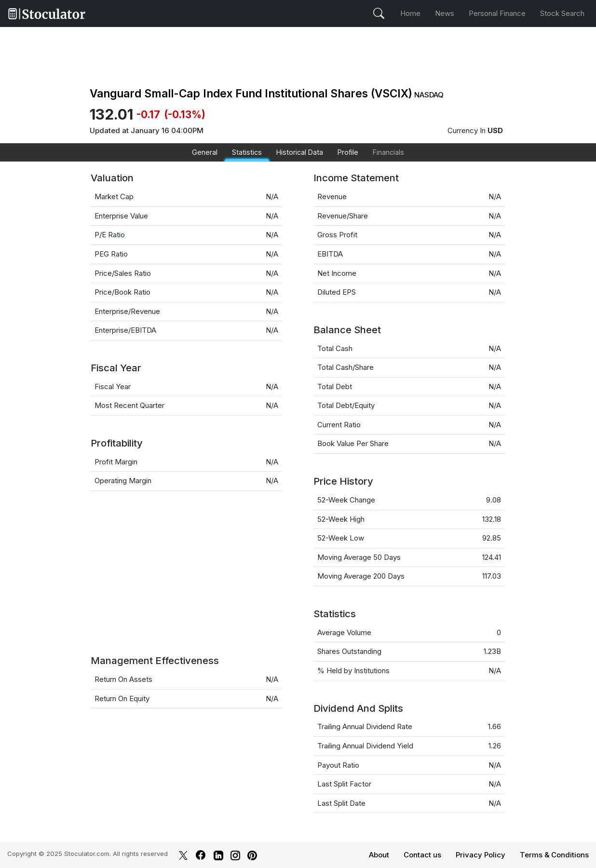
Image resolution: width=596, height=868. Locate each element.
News (444, 13)
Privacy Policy (480, 854)
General (204, 152)
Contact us (422, 854)
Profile (348, 152)
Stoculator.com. (87, 853)
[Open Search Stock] (379, 13)
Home (410, 13)
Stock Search (562, 13)
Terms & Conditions (554, 854)
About (379, 854)
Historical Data (299, 152)
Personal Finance (497, 13)
